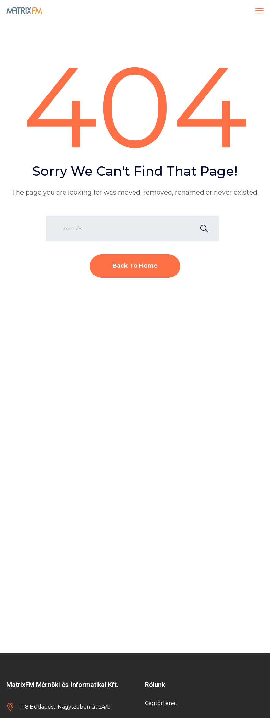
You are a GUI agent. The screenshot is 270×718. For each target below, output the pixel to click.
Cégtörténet (161, 703)
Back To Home (135, 265)
